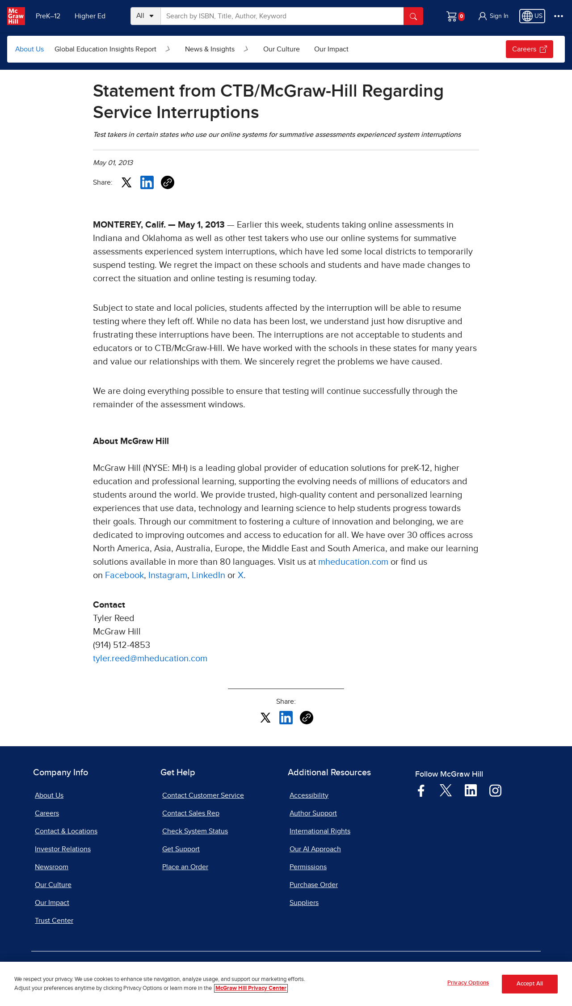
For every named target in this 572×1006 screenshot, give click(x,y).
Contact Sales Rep (190, 813)
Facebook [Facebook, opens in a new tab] (124, 575)
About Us (29, 49)
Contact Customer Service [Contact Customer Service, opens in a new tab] (203, 795)
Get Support (181, 849)
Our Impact (331, 49)
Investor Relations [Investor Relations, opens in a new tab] (63, 849)
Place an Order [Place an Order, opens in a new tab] (185, 867)
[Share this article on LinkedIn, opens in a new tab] (147, 182)
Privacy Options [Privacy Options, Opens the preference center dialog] (468, 984)
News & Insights (210, 49)
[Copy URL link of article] (167, 182)
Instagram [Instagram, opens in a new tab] (167, 575)
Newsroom (51, 867)
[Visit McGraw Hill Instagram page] (495, 790)
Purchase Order (314, 884)
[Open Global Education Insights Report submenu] (168, 49)
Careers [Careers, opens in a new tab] (47, 813)
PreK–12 (48, 16)
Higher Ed (90, 16)
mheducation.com (353, 562)
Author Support (313, 813)
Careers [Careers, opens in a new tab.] (529, 49)
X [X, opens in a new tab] (241, 575)
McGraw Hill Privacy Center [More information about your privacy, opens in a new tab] (250, 989)
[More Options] (558, 16)
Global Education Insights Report (105, 49)
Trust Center (54, 920)
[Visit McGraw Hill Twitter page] (446, 789)
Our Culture (281, 49)
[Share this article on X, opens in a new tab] (126, 182)
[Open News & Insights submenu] (246, 49)
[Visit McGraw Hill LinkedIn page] (471, 790)
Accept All (530, 985)
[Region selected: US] (532, 16)
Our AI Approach (315, 849)
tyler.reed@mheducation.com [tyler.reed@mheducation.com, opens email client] (150, 658)
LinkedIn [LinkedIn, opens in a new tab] (208, 575)
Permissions (308, 867)
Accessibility (309, 795)
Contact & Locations (66, 831)
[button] (493, 16)
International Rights (320, 831)
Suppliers (304, 902)
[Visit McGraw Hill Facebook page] (421, 790)
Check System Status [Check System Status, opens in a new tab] (195, 831)
